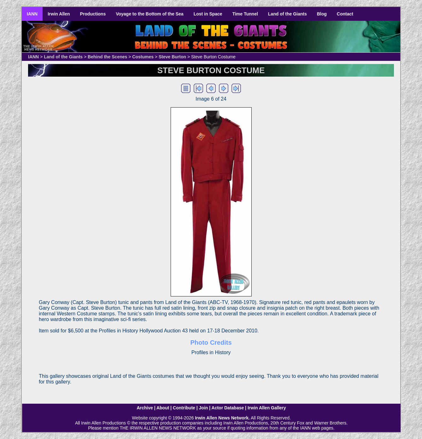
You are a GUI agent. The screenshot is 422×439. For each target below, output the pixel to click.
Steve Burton (172, 56)
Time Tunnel (245, 13)
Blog (322, 13)
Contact (345, 13)
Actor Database (228, 407)
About (162, 407)
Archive (145, 407)
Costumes (143, 56)
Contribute (184, 407)
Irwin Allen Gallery (267, 407)
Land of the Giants (287, 13)
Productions (93, 13)
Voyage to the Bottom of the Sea (149, 13)
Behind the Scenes (107, 56)
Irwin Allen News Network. (222, 417)
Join (203, 407)
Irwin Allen (59, 13)
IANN (32, 13)
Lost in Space (208, 13)
